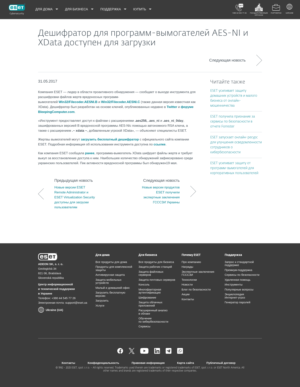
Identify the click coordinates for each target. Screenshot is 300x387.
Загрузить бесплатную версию (110, 294)
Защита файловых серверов (151, 273)
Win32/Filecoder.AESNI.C (120, 102)
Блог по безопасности (196, 289)
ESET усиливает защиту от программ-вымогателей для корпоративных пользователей (234, 168)
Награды (187, 266)
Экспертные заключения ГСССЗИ (198, 273)
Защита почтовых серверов (157, 279)
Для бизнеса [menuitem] (77, 9)
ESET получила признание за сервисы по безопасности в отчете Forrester (232, 121)
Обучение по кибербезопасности (153, 320)
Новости (187, 284)
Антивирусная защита (110, 274)
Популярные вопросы (239, 289)
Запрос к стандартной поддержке (239, 263)
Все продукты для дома (111, 262)
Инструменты (234, 284)
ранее (89, 153)
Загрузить (102, 300)
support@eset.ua (76, 302)
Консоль (144, 284)
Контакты (188, 299)
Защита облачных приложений (150, 304)
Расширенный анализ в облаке (153, 312)
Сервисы (144, 326)
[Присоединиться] (180, 352)
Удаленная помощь (237, 279)
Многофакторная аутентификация (150, 291)
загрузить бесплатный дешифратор (110, 139)
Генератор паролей (237, 302)
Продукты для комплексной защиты (113, 268)
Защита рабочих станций (155, 266)
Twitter (172, 107)
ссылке (159, 144)
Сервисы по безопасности (242, 274)
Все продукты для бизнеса (156, 262)
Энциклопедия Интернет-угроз (235, 296)
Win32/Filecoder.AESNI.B (78, 102)
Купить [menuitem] (140, 9)
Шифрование (147, 297)
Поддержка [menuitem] (111, 9)
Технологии (189, 279)
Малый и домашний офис (112, 287)
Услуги (99, 305)
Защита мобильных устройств (108, 281)
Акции (186, 294)
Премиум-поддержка (238, 270)
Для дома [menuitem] (44, 9)
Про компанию (191, 262)
